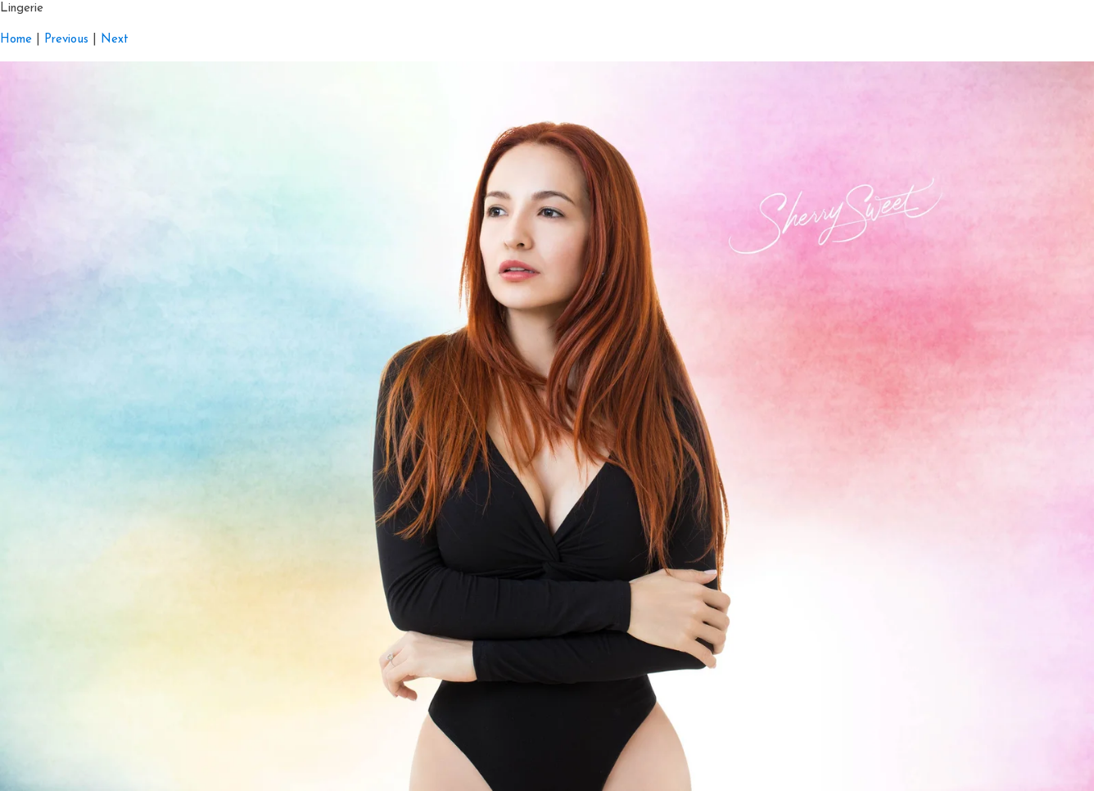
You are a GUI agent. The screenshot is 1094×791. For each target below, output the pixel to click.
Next (115, 40)
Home (16, 40)
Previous (66, 40)
